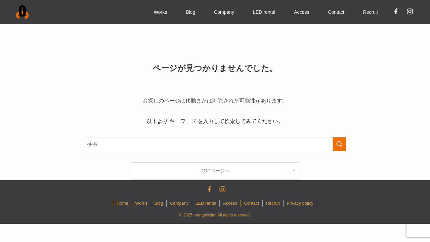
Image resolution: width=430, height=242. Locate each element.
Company (179, 203)
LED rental (206, 203)
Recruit (273, 203)
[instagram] (409, 11)
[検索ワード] (215, 144)
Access (230, 203)
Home (122, 203)
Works (141, 203)
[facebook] (395, 11)
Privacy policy (300, 203)
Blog (158, 203)
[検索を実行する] (339, 144)
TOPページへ (215, 170)
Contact (251, 203)
